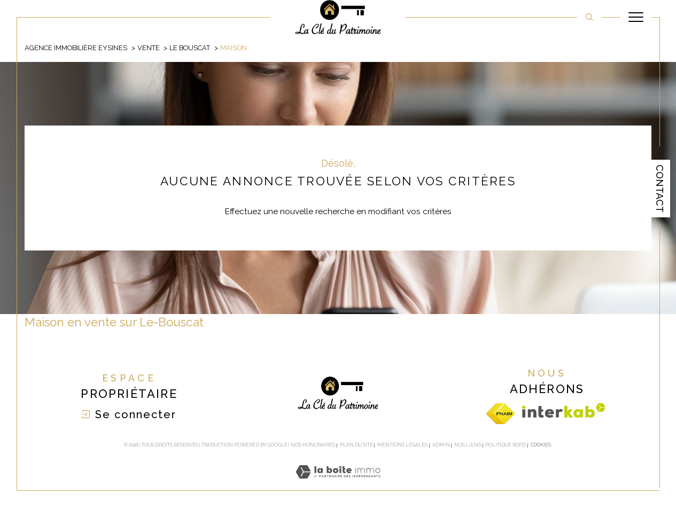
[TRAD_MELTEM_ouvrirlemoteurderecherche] (589, 17)
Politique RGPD (505, 445)
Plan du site (356, 445)
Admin (441, 445)
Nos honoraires (313, 445)
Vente (148, 48)
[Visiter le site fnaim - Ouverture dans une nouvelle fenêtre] (500, 413)
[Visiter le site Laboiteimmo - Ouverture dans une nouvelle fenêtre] (338, 484)
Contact (659, 188)
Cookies (541, 445)
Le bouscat (189, 48)
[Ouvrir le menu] (635, 17)
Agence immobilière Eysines (76, 48)
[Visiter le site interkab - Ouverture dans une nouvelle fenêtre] (563, 410)
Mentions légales (402, 445)
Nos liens (467, 445)
